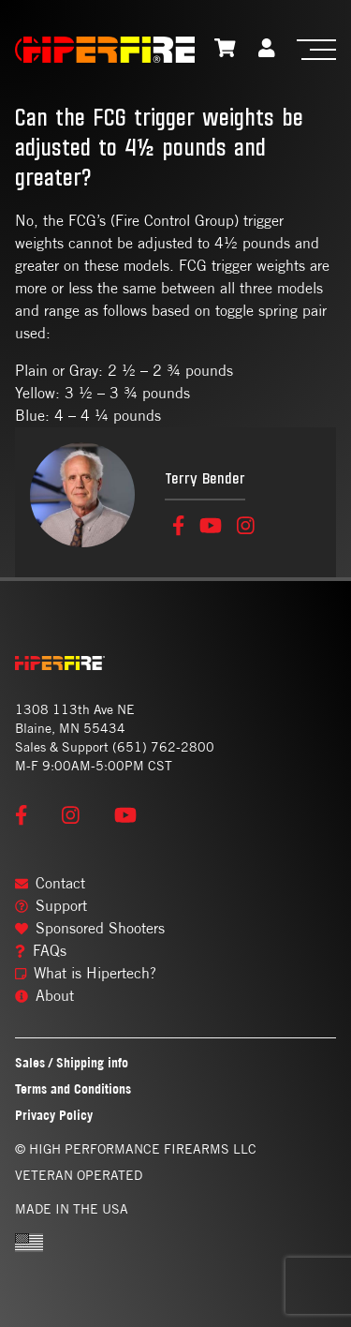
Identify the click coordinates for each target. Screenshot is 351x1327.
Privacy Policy (54, 1115)
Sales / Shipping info (71, 1062)
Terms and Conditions (73, 1088)
